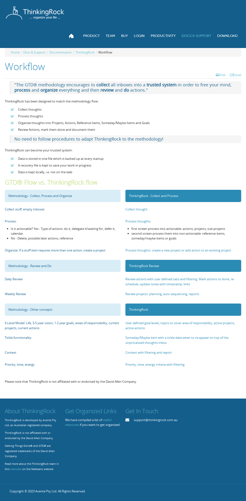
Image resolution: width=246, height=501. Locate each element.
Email (237, 75)
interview (16, 469)
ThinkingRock (85, 52)
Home (15, 52)
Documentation (60, 52)
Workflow (25, 66)
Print (222, 75)
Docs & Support (34, 52)
